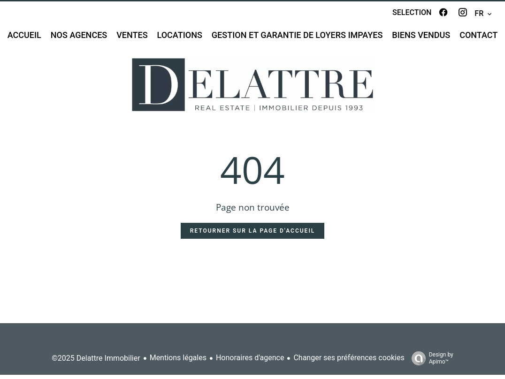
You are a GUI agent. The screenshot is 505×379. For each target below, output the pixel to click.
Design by (430, 363)
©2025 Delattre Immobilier (96, 362)
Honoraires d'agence (250, 362)
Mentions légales (178, 362)
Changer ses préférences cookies (348, 362)
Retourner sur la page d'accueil (252, 235)
